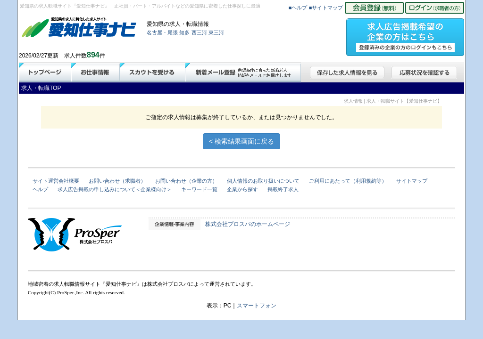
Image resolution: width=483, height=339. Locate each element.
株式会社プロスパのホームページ (247, 224)
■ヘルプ (298, 7)
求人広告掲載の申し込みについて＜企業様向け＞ (115, 189)
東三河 (216, 32)
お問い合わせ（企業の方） (186, 181)
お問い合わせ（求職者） (117, 181)
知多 (184, 32)
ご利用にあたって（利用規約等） (348, 181)
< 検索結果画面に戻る (241, 141)
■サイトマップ (326, 7)
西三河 (199, 32)
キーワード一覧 (199, 189)
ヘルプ (40, 189)
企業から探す (242, 189)
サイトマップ (411, 181)
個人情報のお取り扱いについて (263, 181)
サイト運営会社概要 (56, 181)
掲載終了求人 (283, 189)
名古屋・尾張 (162, 32)
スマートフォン (256, 305)
